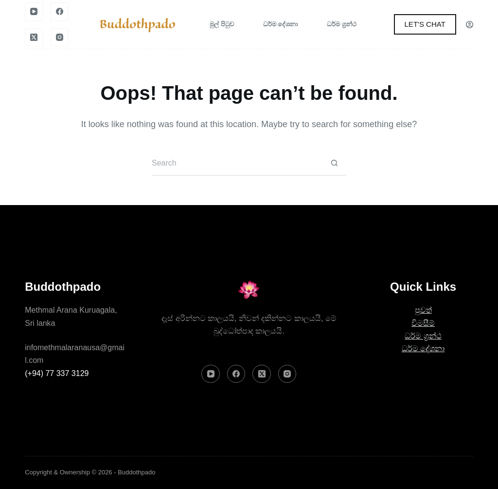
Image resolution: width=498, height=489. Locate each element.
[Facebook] (60, 11)
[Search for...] (237, 163)
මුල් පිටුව (222, 24)
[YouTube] (34, 11)
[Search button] (334, 163)
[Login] (469, 24)
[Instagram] (60, 37)
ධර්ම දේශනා (280, 24)
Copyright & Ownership (57, 472)
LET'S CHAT (425, 24)
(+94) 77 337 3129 (57, 373)
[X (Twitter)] (34, 37)
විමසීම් (423, 323)
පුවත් (423, 310)
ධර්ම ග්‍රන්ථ (341, 24)
